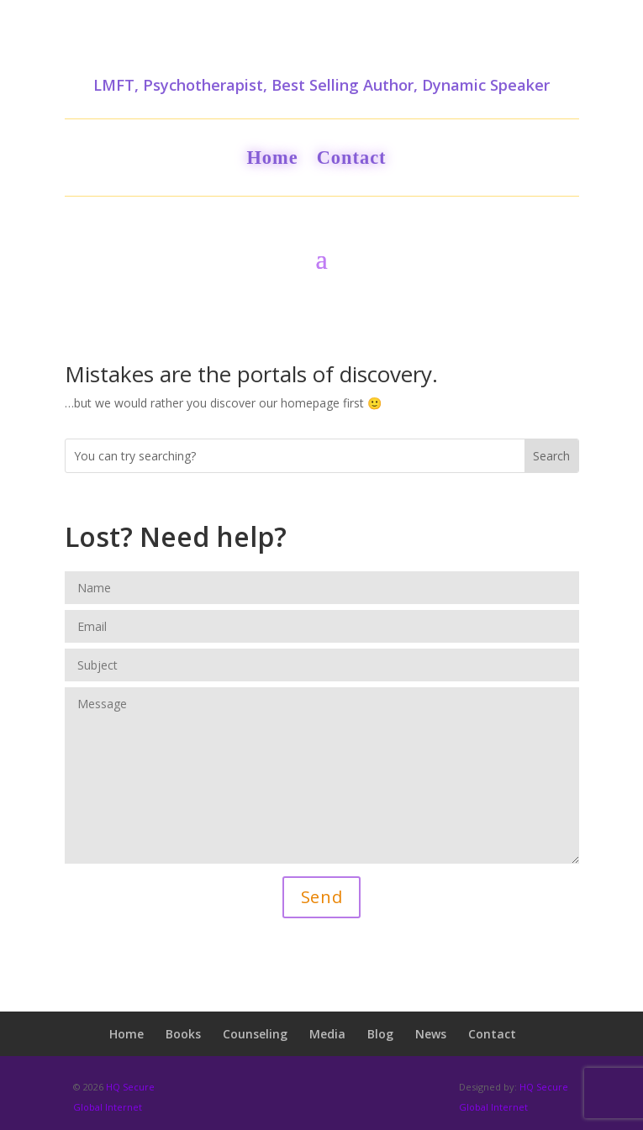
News (430, 1034)
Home (272, 160)
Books (183, 1034)
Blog (380, 1034)
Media (327, 1034)
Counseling (255, 1034)
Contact (352, 160)
